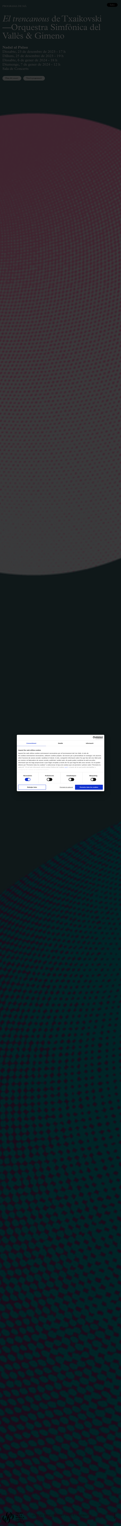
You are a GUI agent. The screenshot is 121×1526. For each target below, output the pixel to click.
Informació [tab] (89, 743)
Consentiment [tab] (31, 743)
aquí (66, 767)
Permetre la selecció (66, 787)
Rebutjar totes (32, 787)
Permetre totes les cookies (89, 787)
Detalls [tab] (60, 743)
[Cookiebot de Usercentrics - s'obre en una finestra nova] (94, 737)
